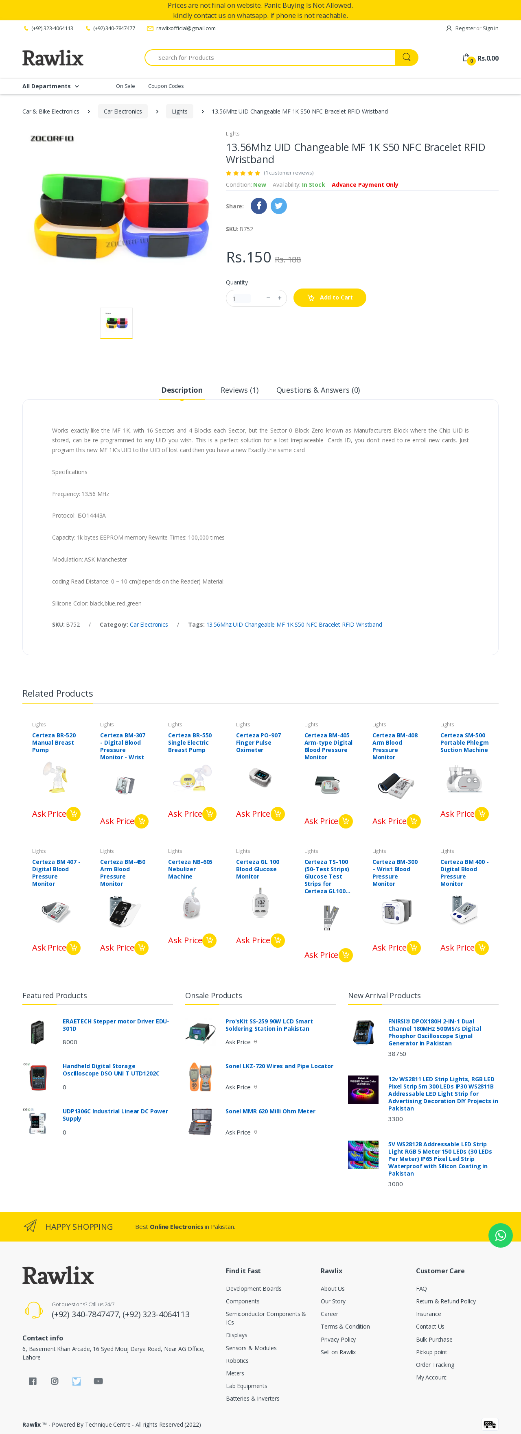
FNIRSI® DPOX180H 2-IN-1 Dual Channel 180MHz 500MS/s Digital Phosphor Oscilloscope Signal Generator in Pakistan (434, 1032)
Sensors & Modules (251, 1348)
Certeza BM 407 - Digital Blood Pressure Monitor (56, 873)
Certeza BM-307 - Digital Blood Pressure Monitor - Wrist (122, 746)
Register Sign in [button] (472, 28)
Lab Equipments (246, 1386)
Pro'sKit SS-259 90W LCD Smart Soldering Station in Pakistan (269, 1025)
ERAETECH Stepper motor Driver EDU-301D (116, 1025)
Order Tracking (435, 1364)
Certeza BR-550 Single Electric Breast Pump (190, 743)
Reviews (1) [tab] (239, 390)
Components (243, 1301)
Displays (236, 1335)
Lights (179, 111)
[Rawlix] (52, 57)
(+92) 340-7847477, (87, 1314)
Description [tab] (182, 390)
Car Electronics (123, 111)
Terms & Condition (345, 1326)
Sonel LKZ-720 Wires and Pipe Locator (279, 1066)
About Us (333, 1288)
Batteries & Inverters (253, 1398)
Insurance (428, 1314)
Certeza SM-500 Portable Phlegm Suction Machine (464, 743)
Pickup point (431, 1352)
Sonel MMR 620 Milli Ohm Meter (270, 1111)
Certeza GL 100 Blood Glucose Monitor (257, 869)
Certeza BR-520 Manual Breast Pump (54, 743)
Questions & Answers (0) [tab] (318, 390)
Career (329, 1314)
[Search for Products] (269, 57)
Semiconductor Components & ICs (266, 1318)
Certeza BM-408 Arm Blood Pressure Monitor (395, 746)
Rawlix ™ (34, 1424)
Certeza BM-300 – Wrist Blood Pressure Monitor (395, 873)
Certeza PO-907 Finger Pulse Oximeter (258, 743)
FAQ (421, 1288)
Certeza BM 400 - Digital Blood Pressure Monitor (464, 873)
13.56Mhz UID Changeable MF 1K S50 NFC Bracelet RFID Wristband (294, 624)
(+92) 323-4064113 (47, 28)
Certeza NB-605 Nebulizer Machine (190, 869)
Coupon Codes (166, 86)
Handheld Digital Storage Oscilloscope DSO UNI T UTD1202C (111, 1069)
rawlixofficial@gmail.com (181, 28)
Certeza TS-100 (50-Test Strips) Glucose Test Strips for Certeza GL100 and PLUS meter (327, 876)
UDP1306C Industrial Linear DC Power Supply (115, 1115)
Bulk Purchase (434, 1339)
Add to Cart (330, 297)
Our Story (333, 1301)
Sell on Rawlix (338, 1352)
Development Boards (253, 1288)
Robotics (237, 1360)
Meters (235, 1373)
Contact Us (430, 1326)
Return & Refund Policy (446, 1301)
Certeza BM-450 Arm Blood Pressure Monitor (122, 873)
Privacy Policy (338, 1339)
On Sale (125, 86)
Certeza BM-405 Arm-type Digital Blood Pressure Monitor (328, 746)
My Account (431, 1377)
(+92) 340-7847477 (109, 28)
